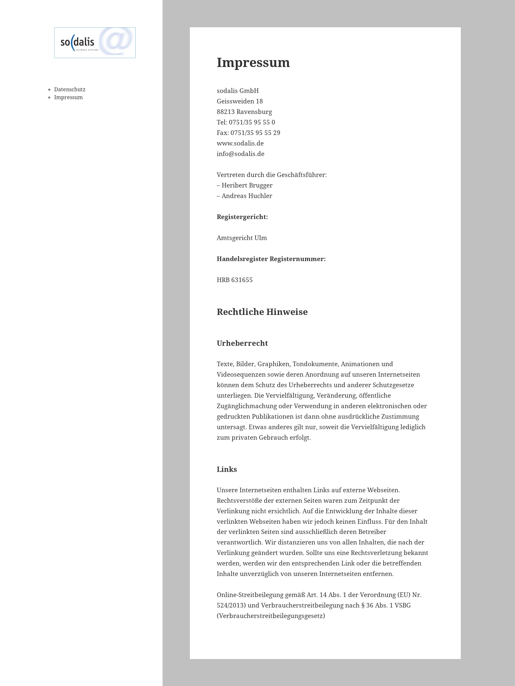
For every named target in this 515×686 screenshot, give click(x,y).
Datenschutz (69, 89)
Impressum (68, 97)
